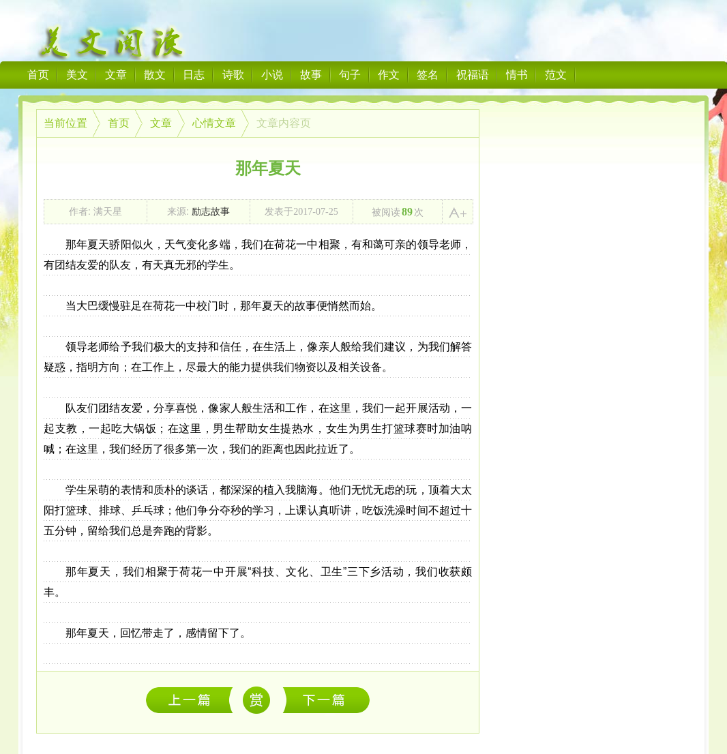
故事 (311, 74)
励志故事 (211, 211)
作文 (389, 74)
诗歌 (233, 74)
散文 (155, 74)
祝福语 (472, 74)
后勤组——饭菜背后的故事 (326, 699)
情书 (517, 74)
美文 (77, 74)
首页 (38, 74)
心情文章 (214, 123)
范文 (556, 74)
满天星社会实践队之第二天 (192, 699)
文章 (116, 74)
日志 (194, 74)
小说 (272, 74)
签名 (428, 74)
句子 (350, 74)
